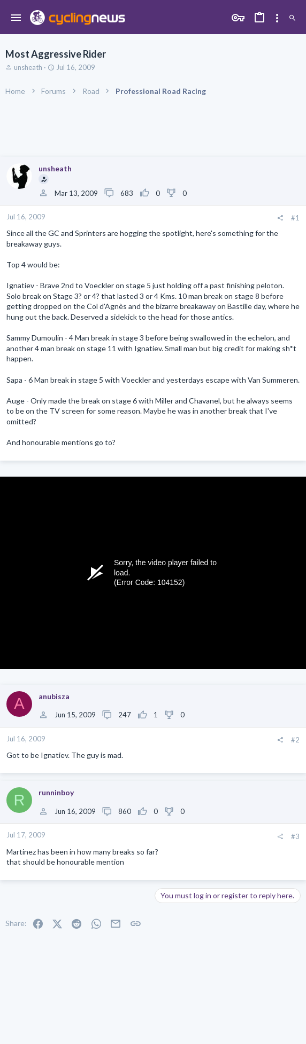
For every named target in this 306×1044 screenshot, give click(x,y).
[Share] (280, 218)
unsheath (28, 67)
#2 (295, 739)
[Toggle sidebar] (277, 18)
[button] (16, 18)
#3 (295, 836)
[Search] (292, 18)
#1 (295, 217)
